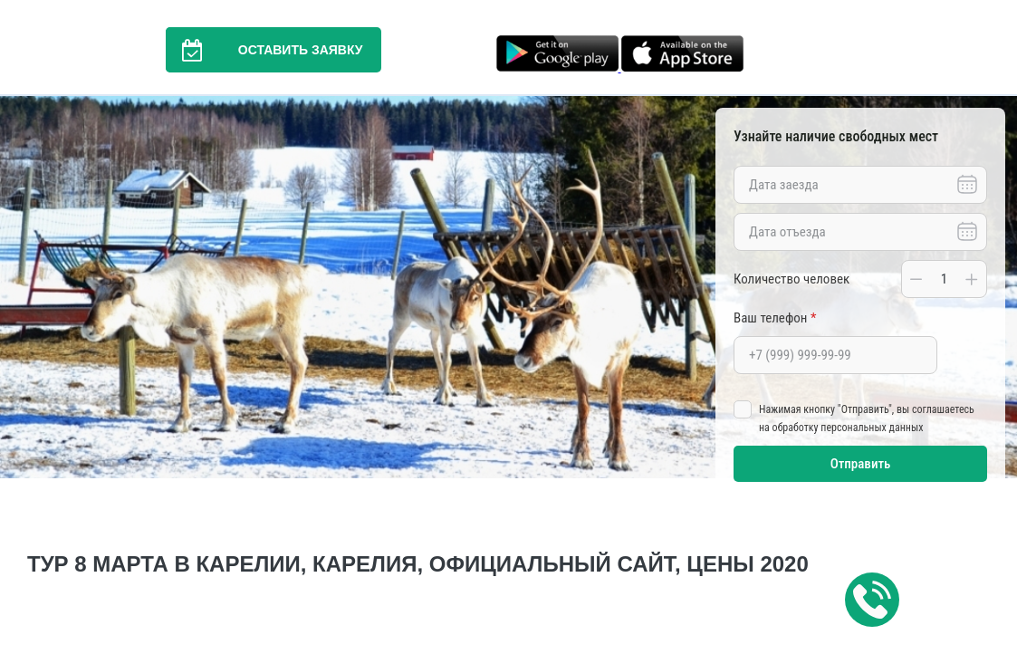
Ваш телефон (775, 318)
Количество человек (791, 279)
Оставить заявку (264, 49)
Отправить (860, 464)
